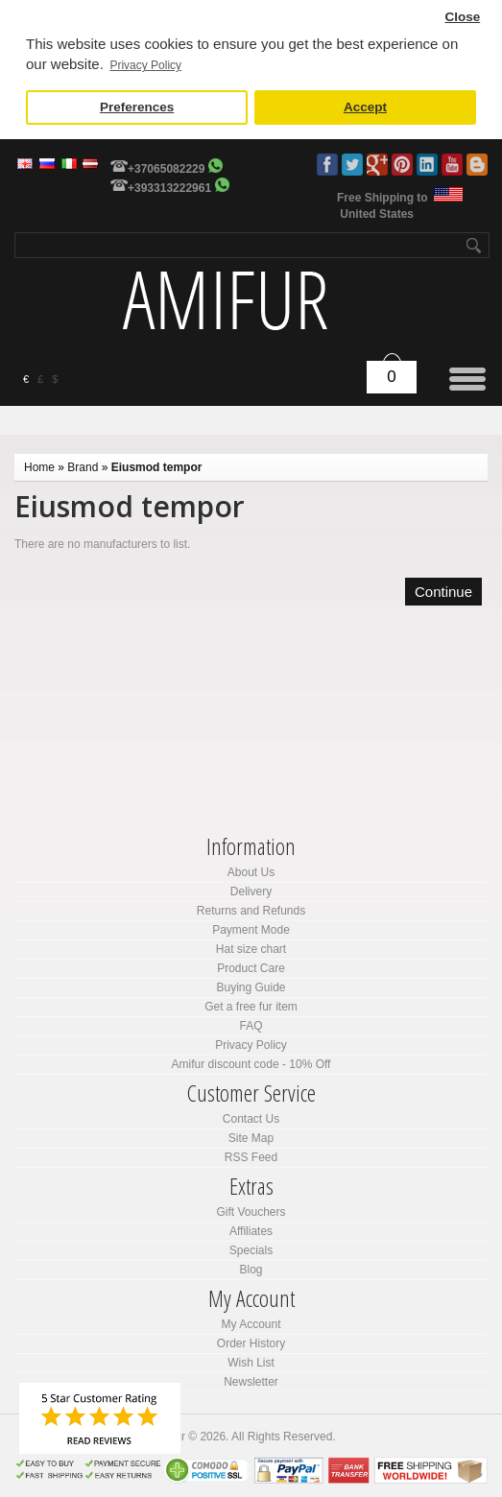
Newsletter (251, 1382)
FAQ (250, 1026)
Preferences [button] (137, 107)
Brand (82, 467)
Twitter (352, 165)
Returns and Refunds (251, 910)
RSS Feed (251, 1157)
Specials (251, 1250)
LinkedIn (427, 165)
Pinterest (402, 165)
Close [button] (462, 17)
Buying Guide (250, 987)
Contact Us (251, 1119)
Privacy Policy (251, 1045)
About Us (251, 872)
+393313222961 (169, 188)
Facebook (327, 165)
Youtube (452, 165)
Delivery (251, 891)
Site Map (251, 1138)
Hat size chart (251, 949)
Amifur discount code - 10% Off (251, 1064)
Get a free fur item (251, 1006)
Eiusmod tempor (157, 467)
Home (39, 467)
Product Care (251, 968)
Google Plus (377, 165)
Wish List (251, 1362)
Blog (477, 165)
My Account (250, 1324)
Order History (251, 1343)
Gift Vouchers (250, 1212)
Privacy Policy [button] (145, 65)
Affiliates (251, 1231)
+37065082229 (166, 169)
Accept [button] (365, 107)
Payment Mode (251, 930)
